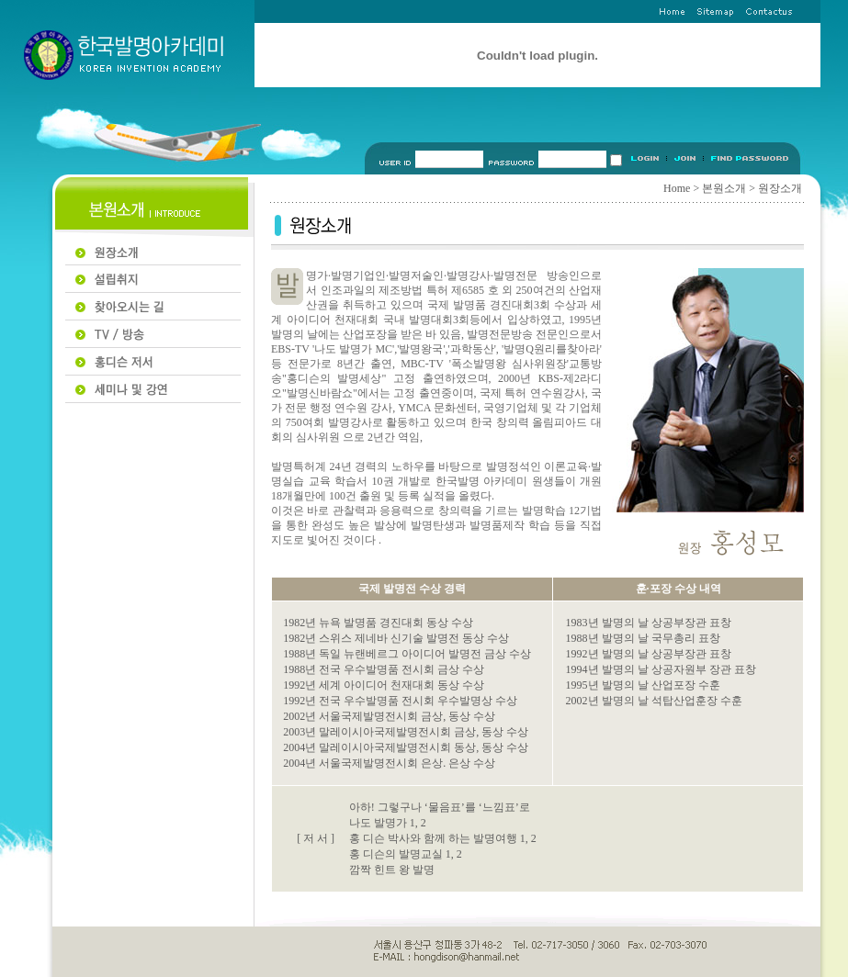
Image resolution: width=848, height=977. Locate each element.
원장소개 (780, 188)
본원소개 (724, 188)
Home (676, 188)
